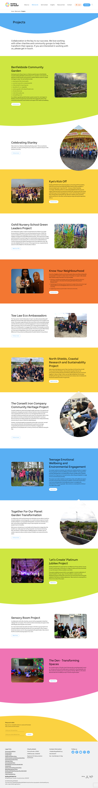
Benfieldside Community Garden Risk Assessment (14, 765)
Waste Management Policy (11, 769)
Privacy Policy (8, 753)
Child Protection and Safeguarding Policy (15, 758)
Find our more (16, 335)
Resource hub (61, 5)
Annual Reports (9, 772)
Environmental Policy (10, 762)
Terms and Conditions (10, 751)
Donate (87, 5)
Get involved (44, 5)
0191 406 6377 (52, 753)
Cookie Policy (8, 754)
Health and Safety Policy (11, 756)
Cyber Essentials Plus (10, 774)
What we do (35, 5)
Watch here (53, 489)
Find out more (16, 104)
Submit (29, 734)
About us (26, 5)
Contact (69, 5)
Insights (52, 5)
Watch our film (16, 248)
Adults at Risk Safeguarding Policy (13, 767)
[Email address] (14, 734)
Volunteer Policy (9, 761)
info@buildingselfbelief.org (56, 751)
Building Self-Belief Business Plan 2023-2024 (16, 771)
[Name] (14, 730)
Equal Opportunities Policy (11, 759)
